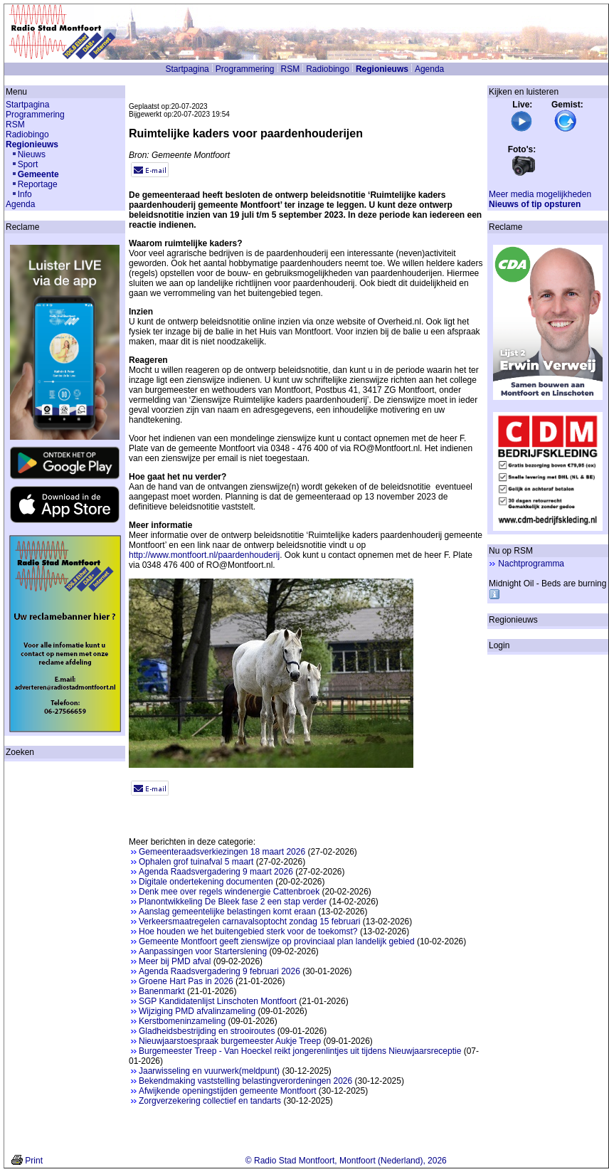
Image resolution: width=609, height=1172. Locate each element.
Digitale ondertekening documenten (206, 882)
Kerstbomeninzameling (182, 1021)
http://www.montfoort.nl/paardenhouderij (204, 555)
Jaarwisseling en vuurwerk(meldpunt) (209, 1071)
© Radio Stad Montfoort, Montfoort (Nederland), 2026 (346, 1161)
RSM (290, 69)
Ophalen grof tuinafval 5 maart (196, 862)
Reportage (38, 184)
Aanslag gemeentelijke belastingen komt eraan (227, 912)
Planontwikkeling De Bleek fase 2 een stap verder (233, 902)
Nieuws (32, 154)
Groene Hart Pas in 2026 (186, 981)
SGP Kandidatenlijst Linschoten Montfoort (218, 1001)
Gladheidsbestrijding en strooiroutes (207, 1031)
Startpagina (186, 69)
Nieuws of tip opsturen (535, 204)
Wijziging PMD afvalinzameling (197, 1011)
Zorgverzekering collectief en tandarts (210, 1101)
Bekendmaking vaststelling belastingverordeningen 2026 (245, 1081)
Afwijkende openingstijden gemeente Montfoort (228, 1091)
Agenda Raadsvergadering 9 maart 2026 (216, 872)
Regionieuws (382, 69)
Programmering (245, 69)
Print (34, 1161)
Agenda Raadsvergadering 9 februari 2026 (219, 971)
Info (25, 194)
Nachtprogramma (531, 564)
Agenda (429, 69)
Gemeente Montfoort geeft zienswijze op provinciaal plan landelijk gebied (277, 941)
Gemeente (38, 174)
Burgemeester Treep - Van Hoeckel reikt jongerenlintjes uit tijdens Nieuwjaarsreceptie (300, 1051)
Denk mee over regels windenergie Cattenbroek (229, 892)
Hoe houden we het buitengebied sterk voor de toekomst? (248, 931)
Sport (28, 164)
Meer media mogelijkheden (540, 194)
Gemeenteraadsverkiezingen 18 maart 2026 (222, 852)
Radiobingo (327, 69)
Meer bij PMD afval (175, 961)
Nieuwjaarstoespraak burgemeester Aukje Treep (230, 1041)
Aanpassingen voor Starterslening (203, 951)
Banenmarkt (162, 991)
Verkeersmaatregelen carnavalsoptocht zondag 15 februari (250, 921)
